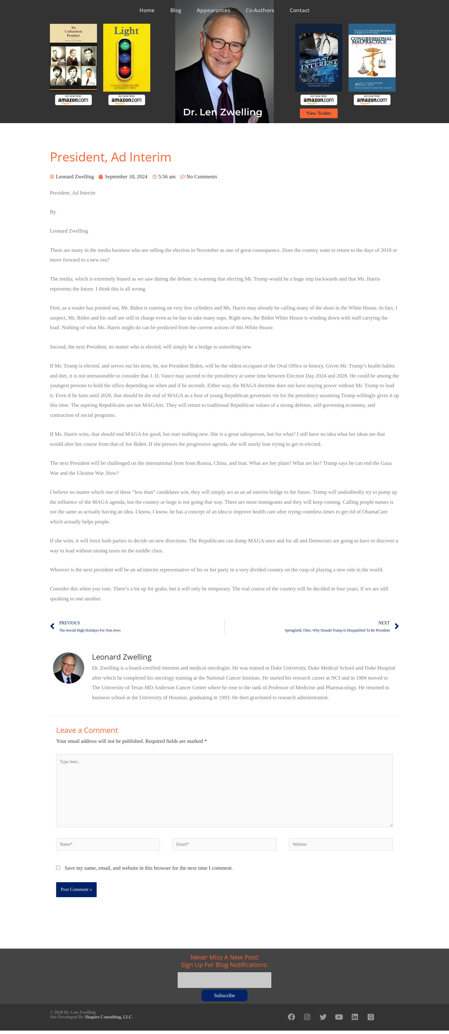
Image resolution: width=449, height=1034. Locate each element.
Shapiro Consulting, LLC (108, 1019)
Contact (300, 10)
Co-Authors (260, 10)
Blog (175, 10)
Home (147, 10)
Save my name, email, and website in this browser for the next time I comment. (149, 872)
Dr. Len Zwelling (223, 112)
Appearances (213, 10)
